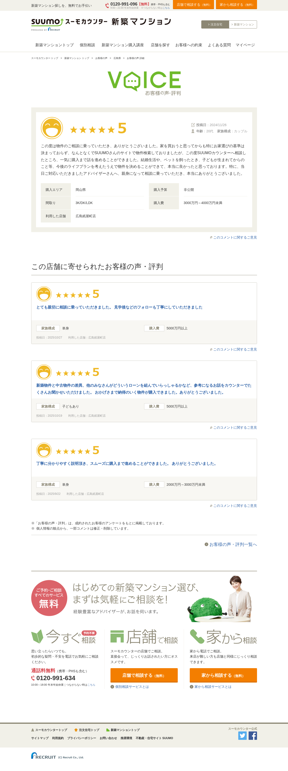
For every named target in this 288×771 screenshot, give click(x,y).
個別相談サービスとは (132, 687)
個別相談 (87, 45)
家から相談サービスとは (213, 687)
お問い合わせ (108, 738)
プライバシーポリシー (81, 738)
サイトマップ (40, 738)
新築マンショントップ (54, 45)
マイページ (245, 45)
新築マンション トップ (76, 58)
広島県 (117, 58)
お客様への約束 (188, 45)
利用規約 (58, 738)
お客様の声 (101, 58)
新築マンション (244, 24)
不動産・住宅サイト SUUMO (154, 738)
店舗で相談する (194, 4)
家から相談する (237, 4)
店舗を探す (160, 45)
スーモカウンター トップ (44, 58)
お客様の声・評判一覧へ (233, 544)
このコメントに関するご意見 (235, 237)
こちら (166, 7)
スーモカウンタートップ (51, 730)
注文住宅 (216, 24)
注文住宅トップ (89, 730)
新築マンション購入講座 (123, 45)
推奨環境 (126, 738)
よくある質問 (219, 45)
